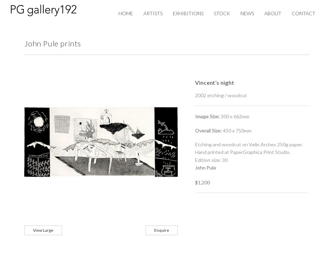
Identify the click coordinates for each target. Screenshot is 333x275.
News (247, 13)
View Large (43, 230)
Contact (303, 13)
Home (126, 13)
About (272, 13)
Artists (153, 13)
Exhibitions (188, 13)
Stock (222, 13)
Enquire (161, 230)
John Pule (205, 168)
